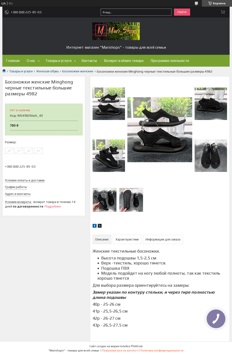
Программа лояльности (170, 61)
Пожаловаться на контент (120, 350)
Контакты (89, 61)
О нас (31, 61)
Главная (13, 61)
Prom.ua (137, 346)
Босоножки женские (77, 71)
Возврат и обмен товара (123, 61)
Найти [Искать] (182, 12)
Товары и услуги (58, 61)
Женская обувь (47, 71)
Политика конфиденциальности (161, 350)
